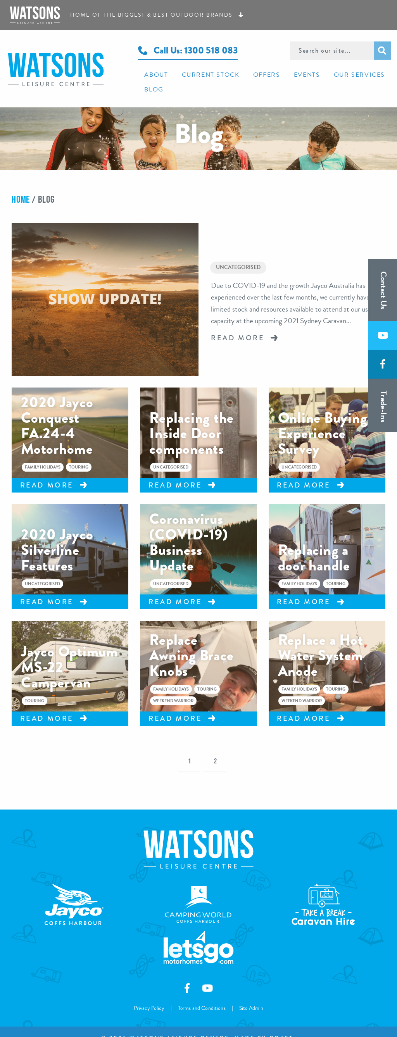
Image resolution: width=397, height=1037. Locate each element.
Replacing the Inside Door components (191, 420)
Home (21, 184)
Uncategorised (238, 254)
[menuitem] (153, 74)
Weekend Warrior (173, 688)
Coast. (282, 1026)
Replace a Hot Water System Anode (320, 643)
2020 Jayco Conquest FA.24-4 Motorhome (57, 413)
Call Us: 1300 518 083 (188, 50)
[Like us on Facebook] (382, 364)
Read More (237, 325)
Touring (78, 454)
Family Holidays (42, 454)
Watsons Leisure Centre (66, 61)
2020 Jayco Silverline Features (57, 537)
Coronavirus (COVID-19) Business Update (188, 530)
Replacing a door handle (314, 545)
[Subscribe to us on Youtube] (382, 335)
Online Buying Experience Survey (323, 420)
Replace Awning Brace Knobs (191, 643)
